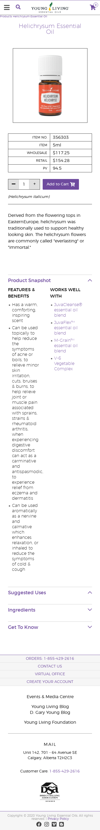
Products (6, 16)
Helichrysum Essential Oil (30, 16)
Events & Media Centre (50, 697)
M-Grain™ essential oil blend (66, 345)
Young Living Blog (50, 707)
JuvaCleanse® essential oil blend (68, 310)
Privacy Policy (58, 818)
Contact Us (50, 666)
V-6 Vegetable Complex (64, 363)
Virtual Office (50, 674)
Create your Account (50, 682)
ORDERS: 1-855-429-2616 (50, 659)
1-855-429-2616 (64, 771)
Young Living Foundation (50, 722)
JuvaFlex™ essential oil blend (66, 327)
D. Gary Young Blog (50, 712)
